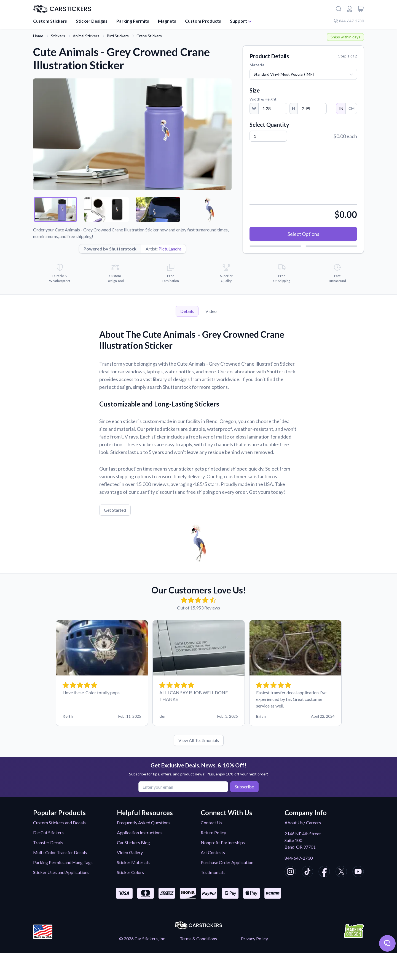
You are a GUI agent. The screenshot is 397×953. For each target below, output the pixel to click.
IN (341, 108)
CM (351, 108)
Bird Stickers (118, 35)
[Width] (272, 108)
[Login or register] (349, 9)
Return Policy (213, 832)
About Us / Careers (303, 822)
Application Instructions (139, 832)
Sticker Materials (133, 862)
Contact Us (211, 822)
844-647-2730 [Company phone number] (349, 21)
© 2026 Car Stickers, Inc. (142, 938)
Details (187, 311)
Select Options (303, 234)
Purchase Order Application (227, 862)
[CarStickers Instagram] (290, 872)
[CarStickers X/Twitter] (341, 872)
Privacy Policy (254, 938)
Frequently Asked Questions (143, 822)
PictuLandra (170, 248)
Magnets (167, 20)
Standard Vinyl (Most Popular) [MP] (284, 74)
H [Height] (293, 108)
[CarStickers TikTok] (307, 872)
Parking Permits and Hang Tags (63, 862)
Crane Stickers (149, 35)
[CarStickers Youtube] (358, 872)
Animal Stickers (86, 35)
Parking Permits (132, 20)
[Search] (338, 9)
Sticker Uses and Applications (61, 872)
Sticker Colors (130, 872)
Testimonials (213, 872)
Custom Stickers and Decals (59, 822)
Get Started (115, 510)
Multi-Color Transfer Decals (60, 852)
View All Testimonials (198, 740)
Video (211, 311)
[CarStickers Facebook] (324, 872)
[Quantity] (268, 136)
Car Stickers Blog (133, 842)
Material (257, 64)
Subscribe (243, 786)
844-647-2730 (299, 857)
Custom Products (203, 20)
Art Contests (213, 852)
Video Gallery (130, 852)
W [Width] (254, 108)
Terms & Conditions (198, 938)
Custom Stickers (50, 20)
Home (38, 35)
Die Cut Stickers (48, 832)
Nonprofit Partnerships (223, 842)
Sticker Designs (92, 20)
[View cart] (360, 9)
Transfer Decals (48, 842)
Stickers (58, 35)
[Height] (312, 108)
